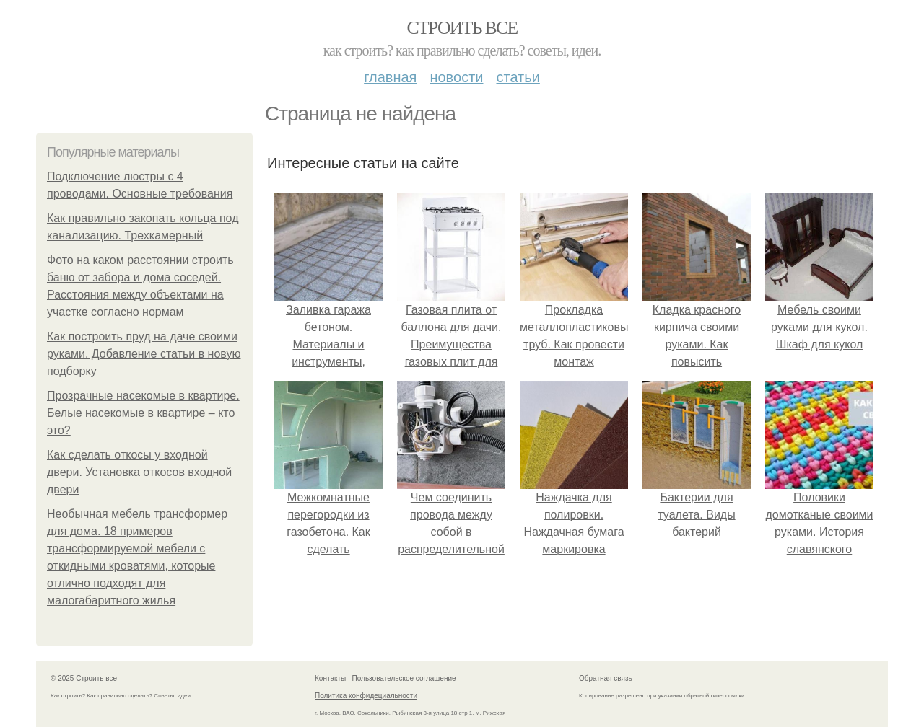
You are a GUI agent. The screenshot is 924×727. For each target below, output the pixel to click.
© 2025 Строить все (84, 678)
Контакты (330, 678)
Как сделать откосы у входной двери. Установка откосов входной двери (139, 472)
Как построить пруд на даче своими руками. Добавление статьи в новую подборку (143, 353)
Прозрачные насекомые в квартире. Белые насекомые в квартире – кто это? (143, 412)
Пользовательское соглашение (404, 678)
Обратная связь (605, 678)
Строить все (461, 27)
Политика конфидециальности (366, 696)
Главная (390, 77)
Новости (456, 77)
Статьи (517, 77)
